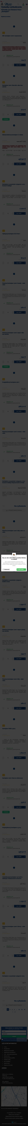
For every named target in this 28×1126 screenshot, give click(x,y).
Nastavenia (6, 569)
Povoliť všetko (21, 569)
